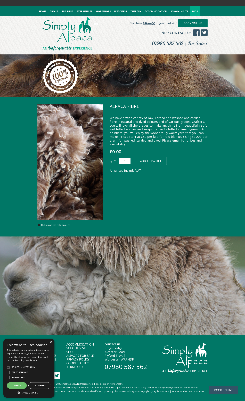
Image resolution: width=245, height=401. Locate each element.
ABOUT (54, 11)
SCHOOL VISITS (179, 11)
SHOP (195, 11)
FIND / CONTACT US (175, 32)
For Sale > (198, 43)
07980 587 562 (168, 43)
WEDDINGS (120, 11)
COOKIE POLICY (77, 363)
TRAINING (67, 11)
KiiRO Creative (117, 383)
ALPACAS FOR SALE (80, 356)
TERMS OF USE (77, 367)
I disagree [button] (40, 385)
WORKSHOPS (103, 11)
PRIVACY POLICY (77, 359)
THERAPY (135, 11)
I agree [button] (17, 385)
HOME (42, 11)
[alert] (28, 368)
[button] (29, 392)
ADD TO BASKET (150, 161)
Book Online (193, 23)
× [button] (50, 342)
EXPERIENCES (84, 11)
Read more (31, 360)
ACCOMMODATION (156, 11)
